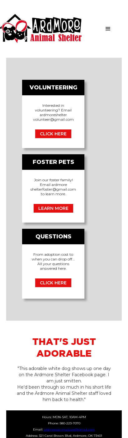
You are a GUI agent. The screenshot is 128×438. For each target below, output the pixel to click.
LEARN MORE (53, 208)
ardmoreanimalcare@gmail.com (69, 429)
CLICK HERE (53, 134)
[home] (56, 28)
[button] (108, 28)
